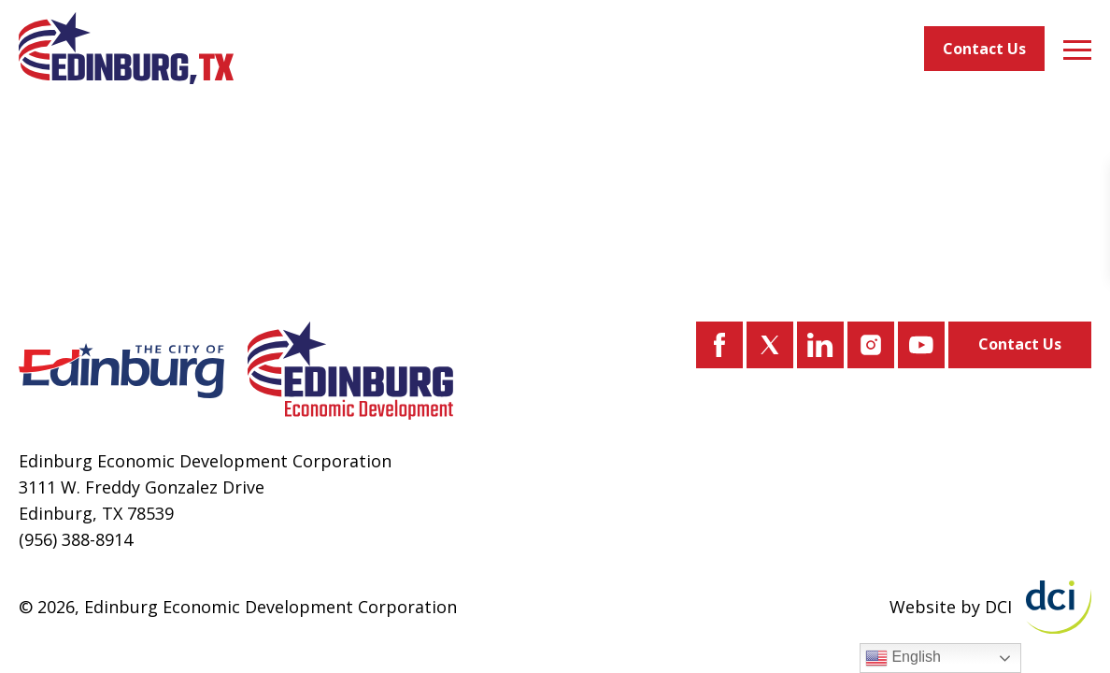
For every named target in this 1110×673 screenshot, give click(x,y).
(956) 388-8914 (76, 539)
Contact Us (984, 48)
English (903, 658)
